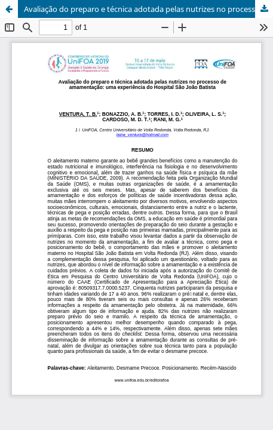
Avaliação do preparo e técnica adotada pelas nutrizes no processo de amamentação (148, 9)
